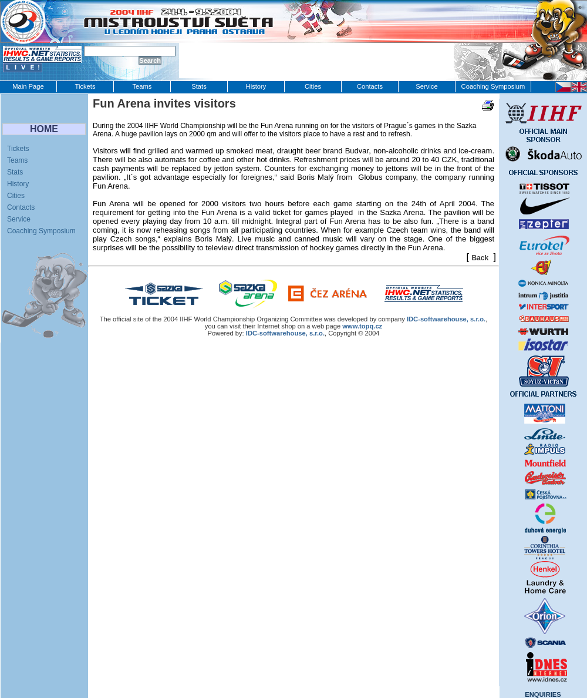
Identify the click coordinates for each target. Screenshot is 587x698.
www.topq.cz (362, 326)
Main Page (28, 86)
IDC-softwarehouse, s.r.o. (285, 333)
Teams (142, 86)
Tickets (85, 86)
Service (426, 86)
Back (479, 258)
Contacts (370, 86)
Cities (313, 86)
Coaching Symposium (493, 86)
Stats (199, 86)
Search (150, 60)
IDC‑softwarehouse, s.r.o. (446, 319)
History (256, 86)
